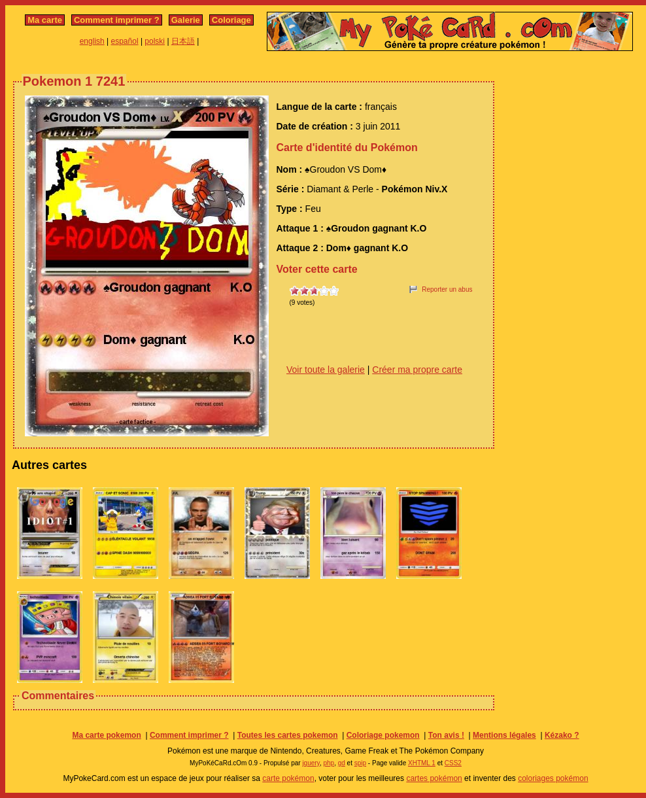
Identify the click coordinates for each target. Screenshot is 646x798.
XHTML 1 (421, 763)
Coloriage (231, 20)
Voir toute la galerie (325, 369)
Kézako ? (562, 735)
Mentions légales (504, 735)
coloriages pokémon (553, 778)
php (328, 763)
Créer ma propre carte (417, 369)
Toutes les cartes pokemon (287, 735)
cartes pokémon (434, 778)
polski (154, 41)
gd (341, 763)
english (92, 41)
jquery (311, 763)
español (125, 41)
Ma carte (44, 20)
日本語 (183, 41)
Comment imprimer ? (117, 20)
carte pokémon (288, 778)
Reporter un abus (447, 289)
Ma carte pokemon (106, 735)
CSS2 (453, 763)
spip (360, 763)
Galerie (185, 20)
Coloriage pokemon (383, 735)
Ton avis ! (446, 735)
